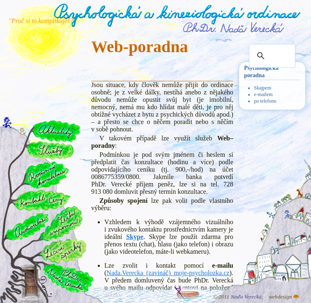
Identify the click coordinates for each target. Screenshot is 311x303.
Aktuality (56, 131)
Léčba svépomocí (61, 223)
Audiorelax (27, 226)
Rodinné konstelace (45, 174)
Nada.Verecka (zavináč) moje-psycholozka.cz (167, 272)
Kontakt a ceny (41, 200)
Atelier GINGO (296, 298)
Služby (49, 151)
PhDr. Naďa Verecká (233, 27)
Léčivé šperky (62, 250)
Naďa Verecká (245, 297)
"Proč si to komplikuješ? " (43, 20)
